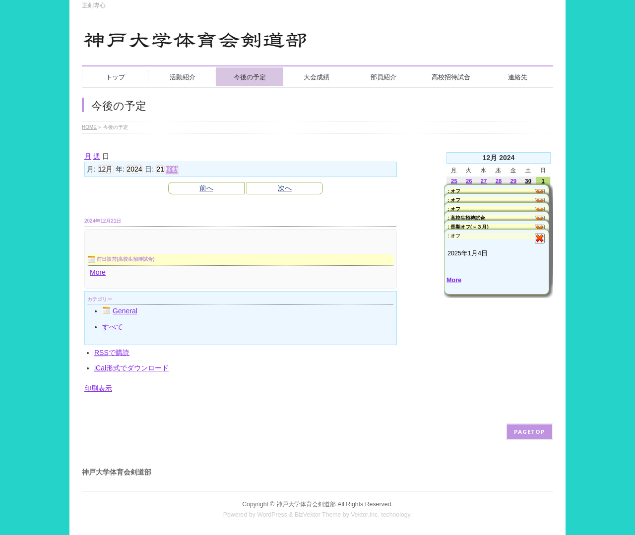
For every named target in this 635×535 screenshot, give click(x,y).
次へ (285, 188)
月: (91, 169)
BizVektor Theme (318, 514)
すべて (112, 327)
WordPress (272, 514)
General (119, 311)
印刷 (98, 388)
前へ (206, 188)
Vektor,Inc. (365, 514)
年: (120, 169)
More (98, 272)
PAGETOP (529, 431)
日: (149, 169)
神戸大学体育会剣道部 (306, 504)
